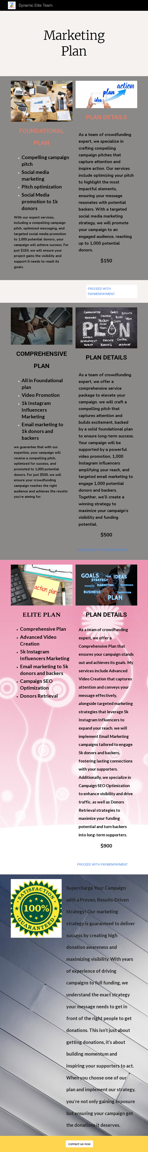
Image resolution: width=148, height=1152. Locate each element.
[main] (73, 43)
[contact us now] (79, 1144)
